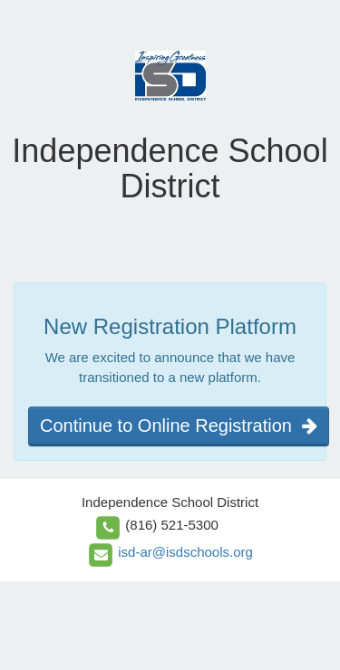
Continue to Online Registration (178, 426)
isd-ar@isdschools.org (185, 552)
